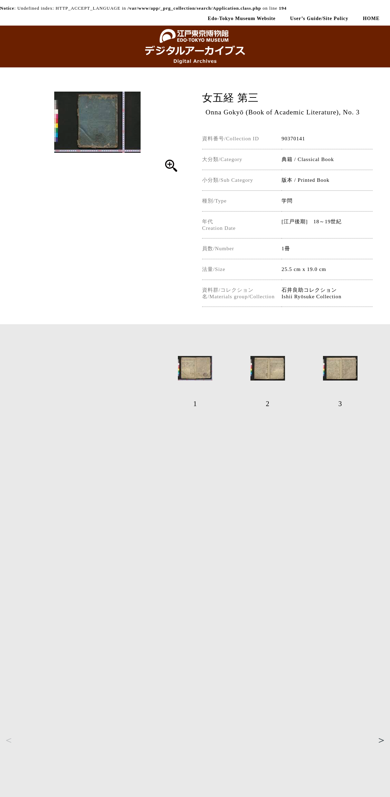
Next (381, 740)
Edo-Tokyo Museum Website (242, 18)
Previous (8, 740)
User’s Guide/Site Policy (319, 18)
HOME (371, 18)
